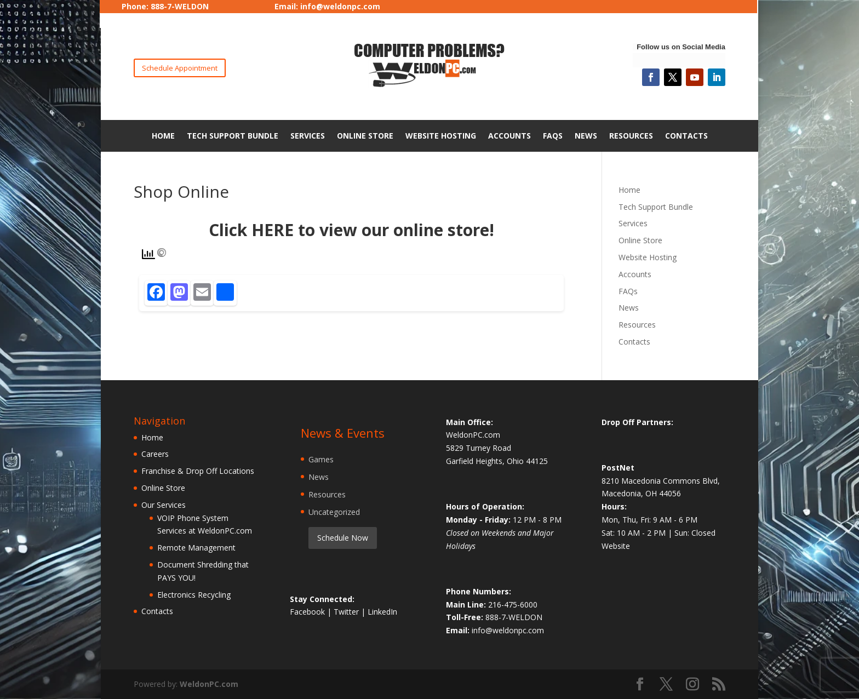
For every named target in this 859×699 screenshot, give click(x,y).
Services (307, 135)
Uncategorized (334, 512)
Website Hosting (440, 135)
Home (163, 135)
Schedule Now (342, 537)
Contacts (686, 135)
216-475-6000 (512, 604)
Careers (155, 454)
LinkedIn (382, 611)
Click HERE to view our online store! (351, 230)
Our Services (163, 505)
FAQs (553, 135)
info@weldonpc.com (340, 6)
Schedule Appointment (179, 68)
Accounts (509, 135)
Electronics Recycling (194, 594)
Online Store (365, 135)
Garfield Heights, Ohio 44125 (497, 461)
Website (616, 546)
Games (321, 459)
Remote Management (196, 547)
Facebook (308, 611)
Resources (631, 135)
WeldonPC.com (209, 684)
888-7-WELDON (513, 617)
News (586, 135)
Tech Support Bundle (232, 135)
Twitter (347, 611)
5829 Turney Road (478, 448)
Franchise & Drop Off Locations (197, 471)
